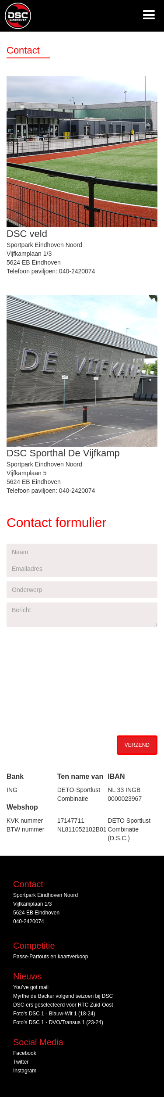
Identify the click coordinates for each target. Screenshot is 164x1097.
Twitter (20, 1062)
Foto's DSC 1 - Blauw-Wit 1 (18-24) (54, 1014)
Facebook (24, 1053)
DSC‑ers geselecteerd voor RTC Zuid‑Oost (63, 1005)
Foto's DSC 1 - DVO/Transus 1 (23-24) (58, 1022)
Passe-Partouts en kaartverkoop (50, 957)
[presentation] (73, 712)
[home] (15, 16)
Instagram (24, 1071)
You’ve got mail (31, 987)
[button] (149, 15)
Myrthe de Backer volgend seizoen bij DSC (63, 996)
